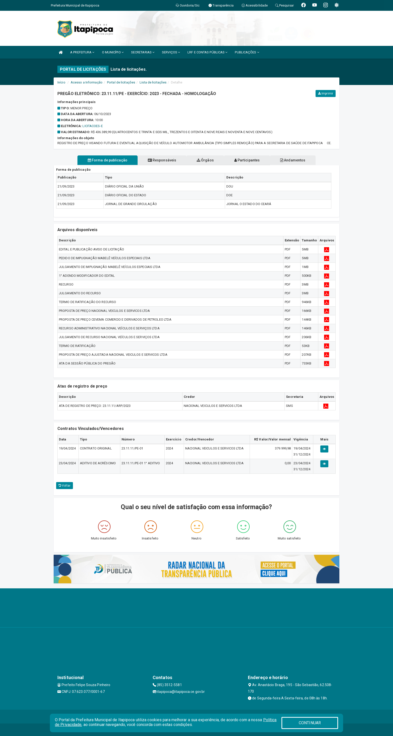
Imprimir (325, 93)
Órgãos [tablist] (205, 160)
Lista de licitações (153, 82)
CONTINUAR (310, 722)
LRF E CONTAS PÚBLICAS (207, 52)
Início (61, 82)
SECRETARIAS (142, 52)
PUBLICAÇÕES (247, 52)
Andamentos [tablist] (293, 160)
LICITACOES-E (92, 126)
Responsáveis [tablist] (161, 160)
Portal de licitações (121, 82)
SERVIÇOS (171, 52)
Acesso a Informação (87, 82)
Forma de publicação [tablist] (106, 160)
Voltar (64, 485)
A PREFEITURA (82, 52)
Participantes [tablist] (247, 160)
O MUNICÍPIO (113, 52)
